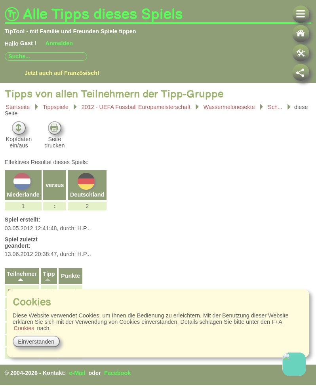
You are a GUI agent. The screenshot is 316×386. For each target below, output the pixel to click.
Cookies (24, 328)
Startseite (18, 107)
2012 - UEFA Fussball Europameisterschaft (137, 106)
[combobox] (46, 56)
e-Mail (77, 373)
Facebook (117, 373)
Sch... (276, 106)
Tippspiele (56, 107)
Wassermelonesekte (229, 106)
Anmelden (59, 43)
